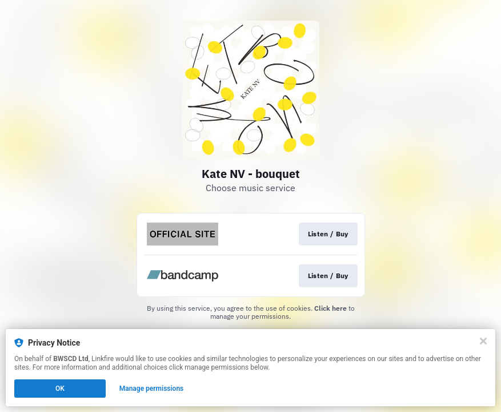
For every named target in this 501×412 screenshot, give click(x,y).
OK (60, 389)
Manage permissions (151, 389)
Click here (330, 308)
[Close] (483, 341)
